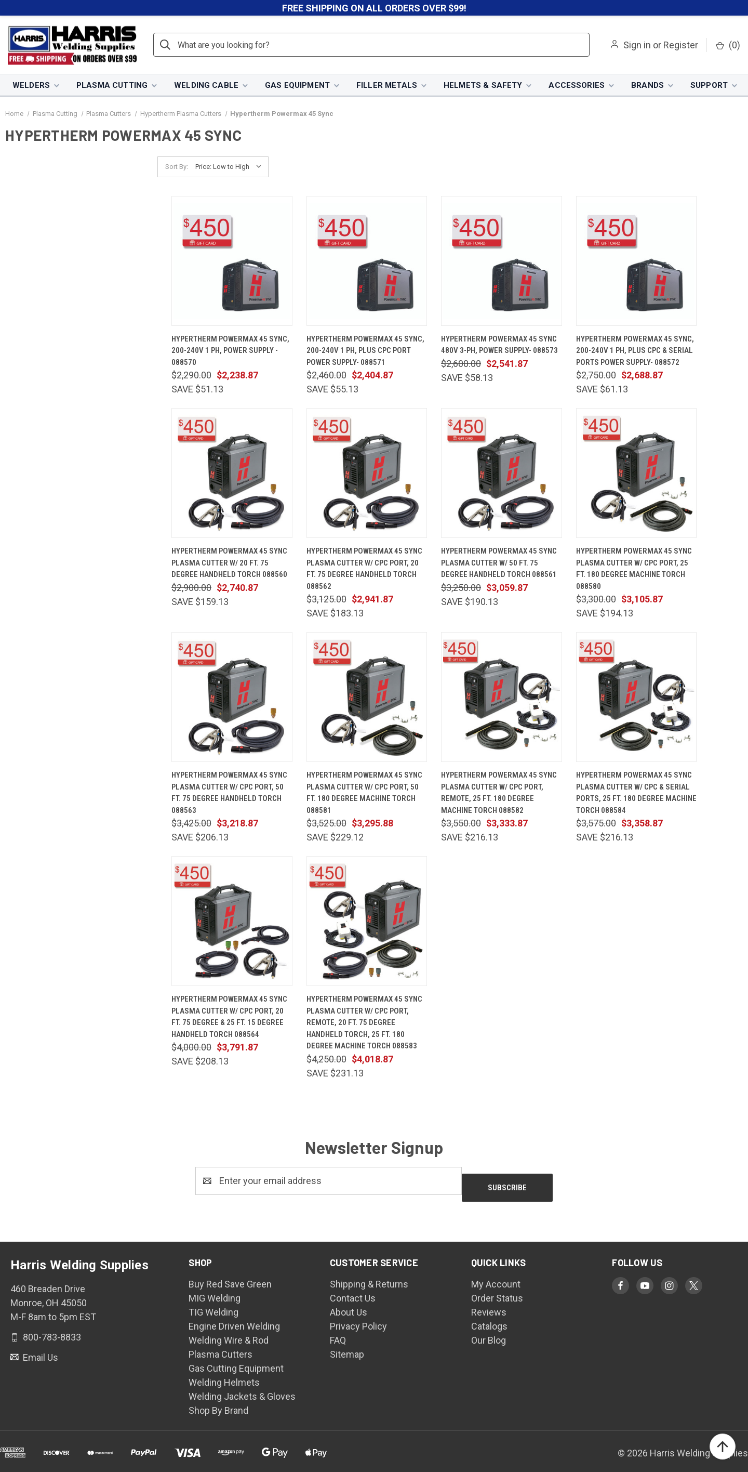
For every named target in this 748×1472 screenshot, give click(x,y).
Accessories (577, 85)
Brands (647, 85)
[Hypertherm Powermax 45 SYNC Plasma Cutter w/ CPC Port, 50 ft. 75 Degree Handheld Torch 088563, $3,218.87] (231, 698)
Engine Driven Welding (234, 1320)
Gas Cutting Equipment (236, 1362)
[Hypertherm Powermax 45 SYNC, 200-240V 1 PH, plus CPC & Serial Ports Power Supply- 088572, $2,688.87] (636, 261)
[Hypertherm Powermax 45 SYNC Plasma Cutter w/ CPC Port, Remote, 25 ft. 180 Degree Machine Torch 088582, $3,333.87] (501, 698)
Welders (31, 85)
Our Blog (488, 1334)
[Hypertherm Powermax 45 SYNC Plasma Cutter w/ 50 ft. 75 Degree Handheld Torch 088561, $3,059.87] (501, 474)
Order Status (497, 1291)
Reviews (488, 1305)
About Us (348, 1305)
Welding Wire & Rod (229, 1334)
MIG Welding (215, 1291)
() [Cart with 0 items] (728, 46)
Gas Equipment (297, 85)
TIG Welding (213, 1305)
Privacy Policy (358, 1320)
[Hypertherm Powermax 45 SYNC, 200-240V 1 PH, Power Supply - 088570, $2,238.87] (231, 261)
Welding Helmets (224, 1376)
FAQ (338, 1334)
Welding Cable (206, 85)
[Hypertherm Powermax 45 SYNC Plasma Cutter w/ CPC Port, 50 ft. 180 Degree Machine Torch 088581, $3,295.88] (367, 698)
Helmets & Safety (483, 85)
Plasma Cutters (220, 1348)
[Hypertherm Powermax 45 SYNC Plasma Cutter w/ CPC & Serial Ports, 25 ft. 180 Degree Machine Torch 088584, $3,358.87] (636, 698)
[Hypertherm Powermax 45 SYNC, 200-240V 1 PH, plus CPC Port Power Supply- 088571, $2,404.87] (367, 261)
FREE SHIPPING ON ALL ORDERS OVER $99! (374, 8)
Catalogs (489, 1320)
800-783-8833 (51, 1330)
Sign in (637, 46)
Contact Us (353, 1291)
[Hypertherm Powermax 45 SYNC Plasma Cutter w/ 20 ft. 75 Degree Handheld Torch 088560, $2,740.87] (231, 474)
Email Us (39, 1351)
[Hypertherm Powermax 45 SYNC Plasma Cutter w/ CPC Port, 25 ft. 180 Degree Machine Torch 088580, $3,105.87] (636, 474)
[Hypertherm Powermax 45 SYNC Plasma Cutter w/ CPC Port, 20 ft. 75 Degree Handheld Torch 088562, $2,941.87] (367, 474)
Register (680, 46)
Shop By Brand (218, 1404)
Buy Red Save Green (230, 1277)
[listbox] (231, 168)
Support (709, 85)
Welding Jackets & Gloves (242, 1390)
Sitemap (347, 1348)
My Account (495, 1277)
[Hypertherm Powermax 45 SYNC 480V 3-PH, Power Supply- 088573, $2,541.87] (501, 261)
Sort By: (176, 168)
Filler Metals (386, 85)
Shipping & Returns (369, 1277)
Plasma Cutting (112, 85)
